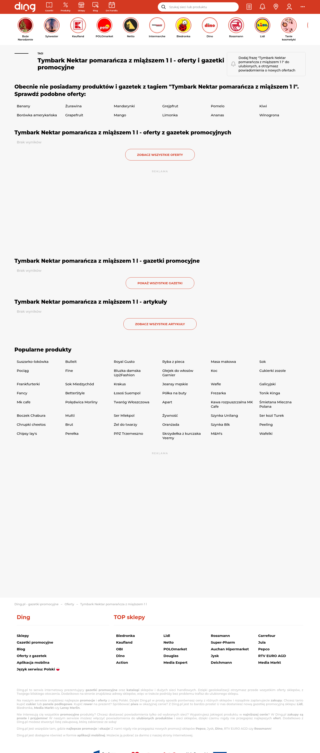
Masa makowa (223, 361)
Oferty (69, 604)
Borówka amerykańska (37, 115)
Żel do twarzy (125, 424)
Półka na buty (174, 393)
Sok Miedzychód (79, 384)
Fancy (22, 393)
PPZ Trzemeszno (128, 433)
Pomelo (218, 106)
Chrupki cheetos (31, 424)
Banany (23, 106)
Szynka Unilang (224, 415)
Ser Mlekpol (124, 415)
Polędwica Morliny (81, 402)
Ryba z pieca (173, 361)
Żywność (170, 415)
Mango (120, 115)
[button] (249, 7)
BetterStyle (75, 393)
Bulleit (71, 361)
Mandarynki (124, 106)
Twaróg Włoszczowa (131, 402)
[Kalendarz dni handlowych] (112, 7)
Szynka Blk (220, 424)
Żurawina (73, 106)
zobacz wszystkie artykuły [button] (160, 324)
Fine (69, 370)
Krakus (120, 384)
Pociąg (23, 370)
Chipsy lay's (27, 433)
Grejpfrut (170, 106)
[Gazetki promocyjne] (49, 7)
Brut (69, 424)
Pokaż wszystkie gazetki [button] (159, 283)
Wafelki (266, 433)
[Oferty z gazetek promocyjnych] (65, 7)
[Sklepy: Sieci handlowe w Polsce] (81, 7)
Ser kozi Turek (271, 415)
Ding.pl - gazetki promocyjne (37, 604)
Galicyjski (267, 384)
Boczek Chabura (31, 415)
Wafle (216, 384)
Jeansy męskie (175, 384)
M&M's (216, 433)
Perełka (72, 433)
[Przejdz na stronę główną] (25, 7)
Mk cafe (23, 402)
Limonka (170, 115)
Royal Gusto (124, 361)
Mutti (70, 415)
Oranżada (170, 424)
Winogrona (269, 115)
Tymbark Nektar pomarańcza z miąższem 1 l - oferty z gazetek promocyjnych (123, 132)
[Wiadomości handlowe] (95, 7)
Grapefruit (74, 115)
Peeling (266, 424)
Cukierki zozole (272, 370)
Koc (214, 370)
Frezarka (218, 393)
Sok (262, 361)
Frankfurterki (28, 384)
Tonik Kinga (269, 393)
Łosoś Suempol (127, 393)
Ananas (217, 115)
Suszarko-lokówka (33, 361)
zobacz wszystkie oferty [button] (160, 155)
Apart (167, 402)
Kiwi (263, 106)
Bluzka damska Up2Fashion (127, 372)
